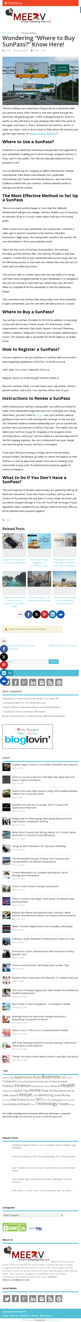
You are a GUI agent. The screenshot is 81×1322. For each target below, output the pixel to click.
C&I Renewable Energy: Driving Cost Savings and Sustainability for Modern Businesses (40, 860)
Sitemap (34, 1315)
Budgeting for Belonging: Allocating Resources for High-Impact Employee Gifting (42, 820)
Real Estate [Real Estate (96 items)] (18, 1099)
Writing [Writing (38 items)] (71, 1104)
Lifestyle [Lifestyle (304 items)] (24, 1094)
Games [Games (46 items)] (46, 1086)
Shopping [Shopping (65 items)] (57, 1099)
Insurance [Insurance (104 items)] (59, 1090)
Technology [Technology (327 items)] (46, 1103)
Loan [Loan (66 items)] (35, 1095)
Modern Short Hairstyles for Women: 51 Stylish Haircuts (45, 977)
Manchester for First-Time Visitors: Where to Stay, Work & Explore (64, 562)
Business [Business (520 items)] (51, 1076)
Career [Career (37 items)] (69, 1078)
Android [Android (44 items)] (6, 1077)
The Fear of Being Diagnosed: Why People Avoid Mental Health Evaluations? (45, 992)
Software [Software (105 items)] (24, 1104)
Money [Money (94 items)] (65, 1095)
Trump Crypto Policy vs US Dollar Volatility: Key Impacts (45, 764)
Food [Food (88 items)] (33, 1086)
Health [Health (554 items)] (67, 1085)
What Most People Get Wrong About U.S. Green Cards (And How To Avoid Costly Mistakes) (44, 834)
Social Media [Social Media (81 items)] (9, 1104)
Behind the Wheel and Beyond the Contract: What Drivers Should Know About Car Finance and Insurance (44, 914)
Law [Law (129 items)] (5, 1095)
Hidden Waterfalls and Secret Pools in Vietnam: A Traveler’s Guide (14, 602)
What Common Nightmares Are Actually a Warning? (42, 926)
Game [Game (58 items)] (40, 1086)
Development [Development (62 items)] (31, 1081)
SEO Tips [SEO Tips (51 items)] (47, 1099)
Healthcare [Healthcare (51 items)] (7, 1090)
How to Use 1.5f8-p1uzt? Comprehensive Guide (40, 1030)
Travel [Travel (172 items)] (63, 1103)
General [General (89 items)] (55, 1086)
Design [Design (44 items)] (20, 1081)
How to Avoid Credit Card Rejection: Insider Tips (40, 965)
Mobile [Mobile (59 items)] (57, 1095)
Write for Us (45, 1315)
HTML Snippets (27, 1320)
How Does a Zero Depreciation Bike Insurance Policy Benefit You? (43, 953)
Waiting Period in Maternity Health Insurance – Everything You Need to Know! (39, 1018)
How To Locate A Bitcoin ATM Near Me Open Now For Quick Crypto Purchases (43, 778)
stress (39, 415)
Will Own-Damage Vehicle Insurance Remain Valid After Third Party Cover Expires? (44, 1044)
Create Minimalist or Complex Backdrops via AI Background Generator (40, 874)
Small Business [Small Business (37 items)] (69, 1100)
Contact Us (24, 1315)
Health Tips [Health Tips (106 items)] (21, 1090)
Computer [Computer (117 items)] (9, 1081)
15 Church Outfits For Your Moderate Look (24, 702)
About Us (13, 1315)
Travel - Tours (40, 50)
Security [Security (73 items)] (30, 1099)
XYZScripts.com (53, 1320)
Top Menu (13, 3)
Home (5, 1315)
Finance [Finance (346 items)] (22, 1085)
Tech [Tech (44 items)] (33, 1104)
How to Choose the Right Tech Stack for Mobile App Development (43, 900)
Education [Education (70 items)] (44, 1081)
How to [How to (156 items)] (46, 1090)
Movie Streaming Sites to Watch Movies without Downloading (33, 715)
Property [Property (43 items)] (6, 1100)
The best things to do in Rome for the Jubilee (39, 599)
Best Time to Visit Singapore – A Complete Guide (39, 562)
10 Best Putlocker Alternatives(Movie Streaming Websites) (31, 707)
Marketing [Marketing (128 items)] (45, 1095)
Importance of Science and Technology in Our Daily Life (30, 698)
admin (8, 50)
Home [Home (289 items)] (35, 1090)
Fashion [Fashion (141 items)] (8, 1086)
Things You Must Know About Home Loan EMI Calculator (45, 1056)
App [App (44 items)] (12, 1077)
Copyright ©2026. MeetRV (14, 1311)
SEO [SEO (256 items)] (39, 1099)
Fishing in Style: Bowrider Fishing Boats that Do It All (43, 938)
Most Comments (12, 691)
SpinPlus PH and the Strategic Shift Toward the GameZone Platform (40, 806)
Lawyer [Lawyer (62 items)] (12, 1095)
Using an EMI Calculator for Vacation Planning (14, 561)
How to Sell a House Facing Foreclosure (35, 886)
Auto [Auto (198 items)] (37, 1077)
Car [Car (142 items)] (63, 1077)
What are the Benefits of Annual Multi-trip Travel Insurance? (65, 600)
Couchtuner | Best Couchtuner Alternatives (24, 711)
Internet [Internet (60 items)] (70, 1090)
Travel (8, 520)
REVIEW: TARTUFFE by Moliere (61, 645)
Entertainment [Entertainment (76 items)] (58, 1081)
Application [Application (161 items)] (23, 1077)
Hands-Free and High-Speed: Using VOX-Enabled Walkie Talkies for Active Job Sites (45, 792)
